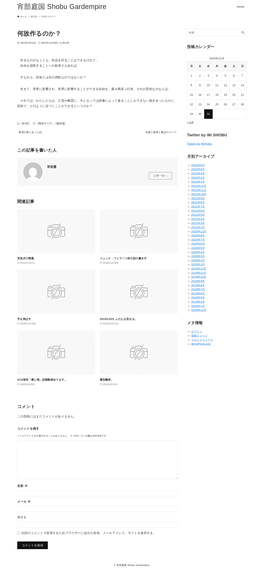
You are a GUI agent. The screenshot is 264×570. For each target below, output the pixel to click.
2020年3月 (198, 256)
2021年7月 (198, 206)
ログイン (196, 331)
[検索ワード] (217, 32)
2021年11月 (198, 190)
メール (24, 503)
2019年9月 (198, 281)
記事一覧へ (160, 177)
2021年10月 (198, 194)
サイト (22, 519)
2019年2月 (198, 301)
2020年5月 (198, 247)
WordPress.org (201, 343)
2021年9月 (198, 198)
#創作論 (60, 123)
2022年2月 (198, 177)
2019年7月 (198, 289)
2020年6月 (198, 243)
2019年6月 (198, 293)
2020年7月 (198, 239)
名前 (22, 487)
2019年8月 (198, 285)
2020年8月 (198, 235)
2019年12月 (198, 268)
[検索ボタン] (243, 32)
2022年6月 (198, 165)
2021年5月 (198, 214)
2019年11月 (198, 272)
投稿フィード (199, 335)
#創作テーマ (45, 123)
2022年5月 (198, 169)
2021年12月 (198, 185)
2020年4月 (198, 252)
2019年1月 (198, 305)
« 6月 (190, 122)
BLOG (66, 43)
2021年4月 (198, 219)
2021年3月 (198, 223)
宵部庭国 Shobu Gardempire (62, 7)
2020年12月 (198, 231)
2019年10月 (198, 276)
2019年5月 (198, 297)
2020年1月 (198, 264)
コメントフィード (202, 339)
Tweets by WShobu (199, 143)
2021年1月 (198, 227)
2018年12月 (198, 310)
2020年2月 (198, 260)
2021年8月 (198, 202)
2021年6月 (198, 210)
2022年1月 (198, 181)
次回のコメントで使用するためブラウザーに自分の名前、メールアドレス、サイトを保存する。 (88, 534)
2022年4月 (198, 173)
